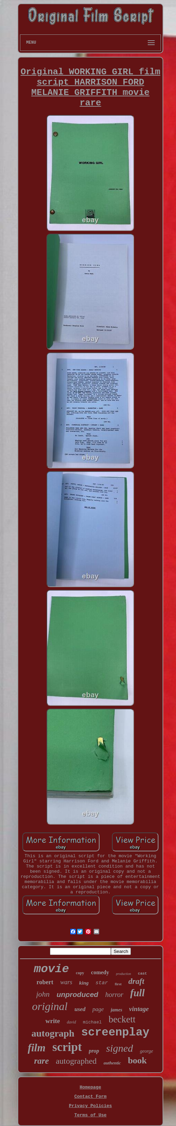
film (36, 1048)
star (101, 983)
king (84, 983)
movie (51, 969)
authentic (112, 1062)
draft (136, 981)
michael (92, 1022)
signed (119, 1048)
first (118, 984)
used (79, 1009)
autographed (76, 1060)
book (137, 1060)
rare (41, 1060)
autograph (52, 1033)
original (50, 1006)
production (123, 974)
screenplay (115, 1032)
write (52, 1020)
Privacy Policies (90, 1105)
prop (94, 1051)
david (71, 1022)
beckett (121, 1019)
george (146, 1051)
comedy (100, 972)
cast (142, 973)
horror (114, 994)
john (43, 994)
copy (80, 972)
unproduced (77, 994)
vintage (139, 1008)
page (98, 1009)
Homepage (90, 1087)
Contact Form (90, 1096)
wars (66, 982)
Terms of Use (90, 1115)
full (137, 992)
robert (45, 982)
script (67, 1047)
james (116, 1009)
